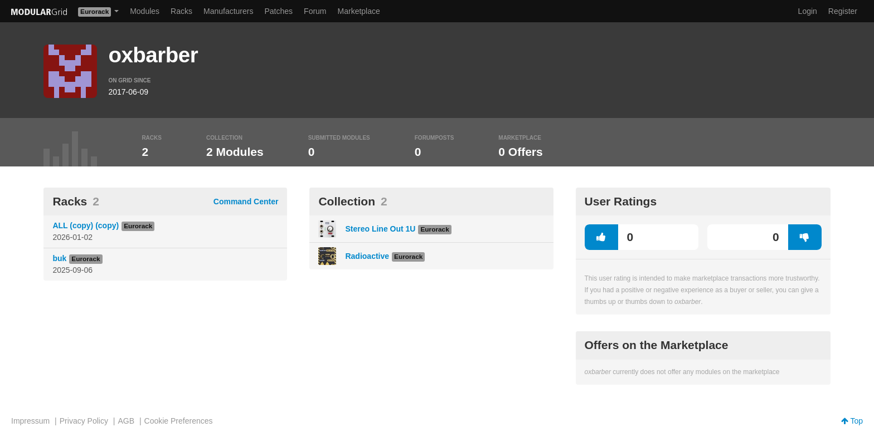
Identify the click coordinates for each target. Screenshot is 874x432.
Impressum (30, 420)
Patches (278, 11)
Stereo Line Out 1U (380, 228)
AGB (126, 420)
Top (852, 420)
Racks (181, 11)
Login (807, 11)
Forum (315, 11)
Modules (144, 11)
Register (842, 11)
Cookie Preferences (178, 420)
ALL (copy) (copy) (85, 225)
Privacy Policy (84, 420)
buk (59, 258)
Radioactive (367, 256)
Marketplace (359, 11)
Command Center (246, 201)
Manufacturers (228, 11)
